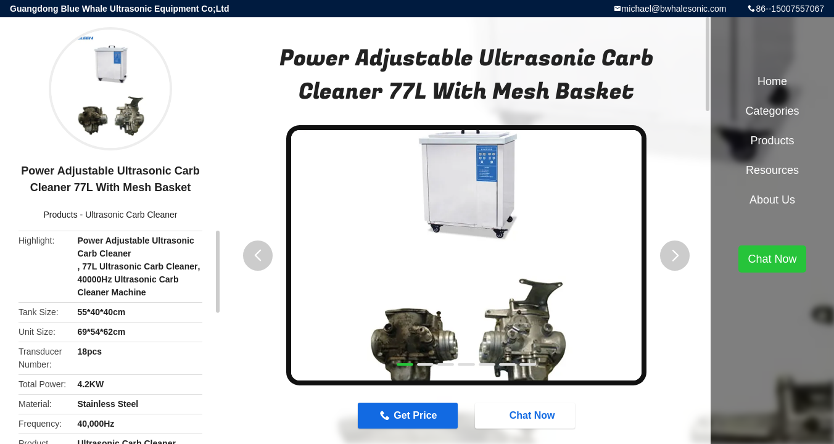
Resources (772, 170)
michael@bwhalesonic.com (674, 9)
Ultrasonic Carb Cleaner (131, 215)
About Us (772, 200)
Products (60, 215)
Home (772, 81)
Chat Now (526, 415)
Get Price (415, 415)
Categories (772, 111)
